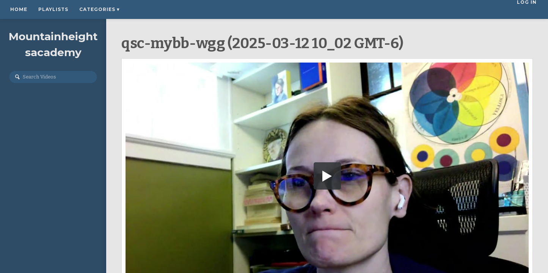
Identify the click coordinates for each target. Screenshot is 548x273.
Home (18, 9)
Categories (99, 9)
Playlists (53, 9)
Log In (528, 9)
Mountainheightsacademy (53, 44)
